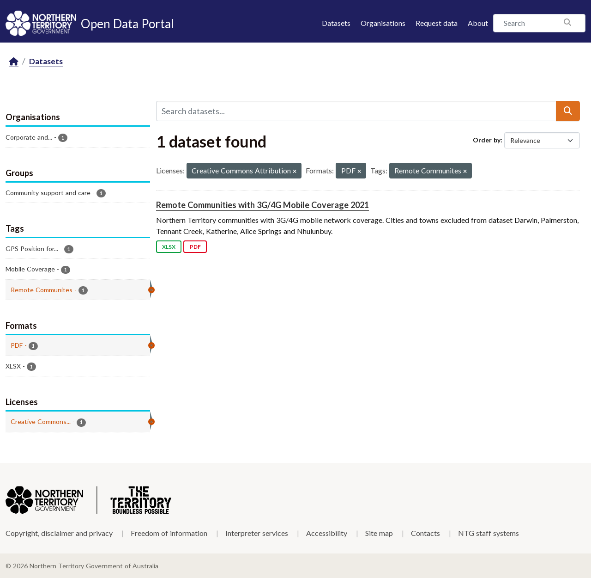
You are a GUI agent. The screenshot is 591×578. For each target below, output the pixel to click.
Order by (487, 140)
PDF (195, 246)
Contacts (425, 533)
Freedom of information (169, 533)
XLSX (168, 246)
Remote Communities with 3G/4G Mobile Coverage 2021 (262, 205)
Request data (437, 22)
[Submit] (568, 111)
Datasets (336, 22)
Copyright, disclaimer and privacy (59, 533)
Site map (379, 533)
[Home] (13, 61)
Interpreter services (256, 533)
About (478, 22)
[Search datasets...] (356, 111)
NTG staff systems (488, 533)
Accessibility (326, 533)
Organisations (383, 22)
